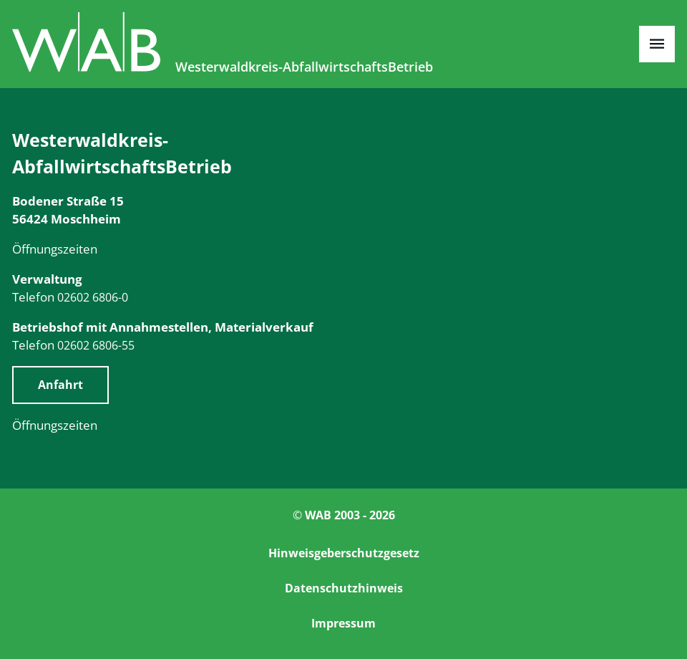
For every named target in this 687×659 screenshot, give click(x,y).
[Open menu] (657, 44)
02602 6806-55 (96, 345)
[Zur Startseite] (87, 67)
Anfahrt (60, 385)
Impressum (343, 623)
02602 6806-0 (92, 297)
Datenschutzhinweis (344, 588)
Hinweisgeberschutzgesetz (343, 553)
